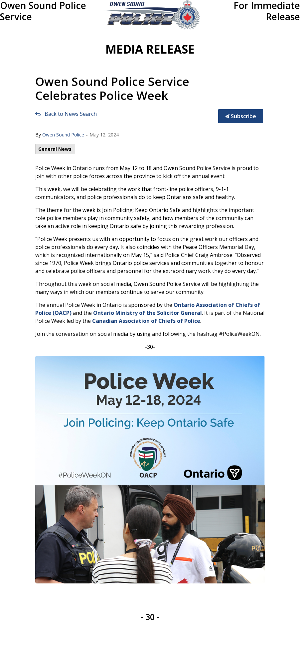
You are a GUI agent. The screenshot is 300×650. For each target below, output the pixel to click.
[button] (150, 15)
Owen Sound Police (63, 134)
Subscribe (241, 116)
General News (55, 149)
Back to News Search (71, 113)
